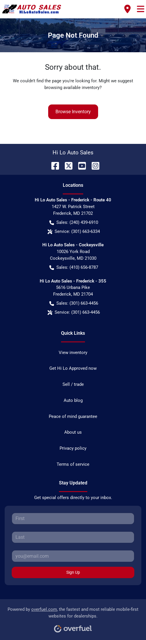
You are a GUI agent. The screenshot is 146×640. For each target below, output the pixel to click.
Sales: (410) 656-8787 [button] (73, 267)
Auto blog (73, 400)
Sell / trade (73, 384)
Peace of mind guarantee (73, 416)
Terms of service (73, 464)
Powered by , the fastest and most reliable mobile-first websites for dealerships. (73, 618)
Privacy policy (73, 448)
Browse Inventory (73, 111)
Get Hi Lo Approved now (73, 368)
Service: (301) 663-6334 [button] (74, 231)
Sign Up (73, 572)
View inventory (73, 352)
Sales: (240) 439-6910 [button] (73, 222)
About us (73, 432)
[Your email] (73, 556)
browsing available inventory (72, 87)
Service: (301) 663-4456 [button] (74, 312)
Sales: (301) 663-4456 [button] (73, 303)
